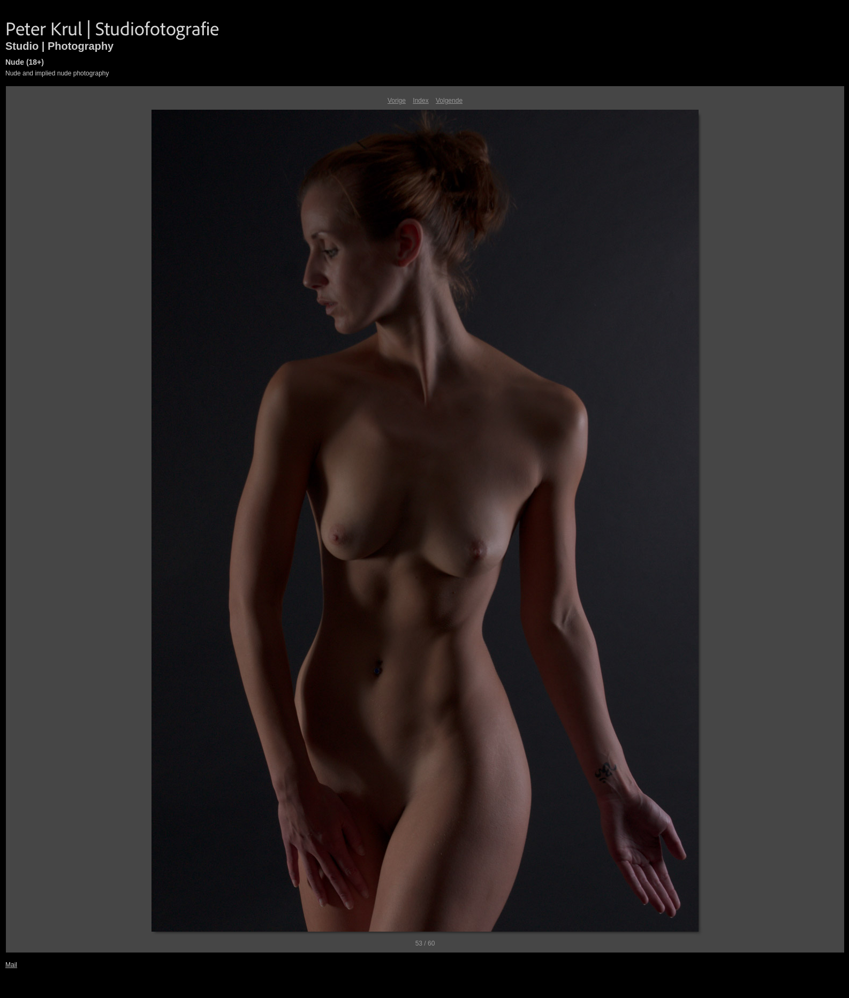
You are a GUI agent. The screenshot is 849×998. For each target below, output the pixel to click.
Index (420, 100)
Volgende (449, 100)
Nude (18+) (24, 62)
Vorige (397, 100)
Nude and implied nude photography (57, 73)
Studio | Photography (59, 46)
